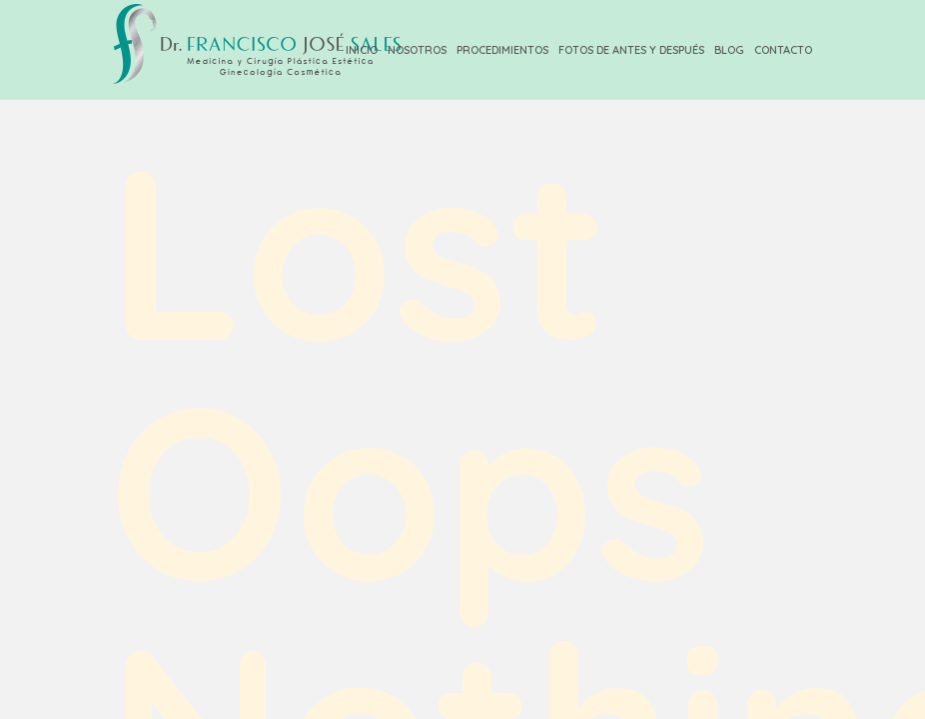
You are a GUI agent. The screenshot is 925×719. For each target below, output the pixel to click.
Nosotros (417, 50)
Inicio (362, 50)
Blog (729, 50)
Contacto (783, 50)
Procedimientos (502, 50)
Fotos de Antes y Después (631, 50)
